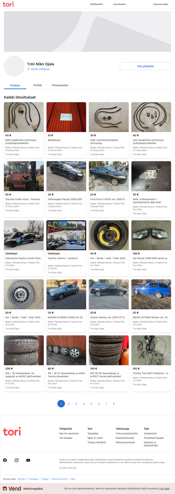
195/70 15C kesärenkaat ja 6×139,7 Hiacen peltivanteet (105, 375)
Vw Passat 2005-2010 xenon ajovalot (151, 258)
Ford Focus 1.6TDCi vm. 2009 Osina (108, 199)
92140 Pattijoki (38, 69)
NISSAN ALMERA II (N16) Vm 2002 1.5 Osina (66, 317)
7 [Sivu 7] (106, 403)
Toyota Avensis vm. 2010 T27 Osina (108, 317)
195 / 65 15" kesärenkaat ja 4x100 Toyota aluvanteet (66, 375)
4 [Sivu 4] (84, 403)
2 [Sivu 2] (69, 403)
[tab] (15, 85)
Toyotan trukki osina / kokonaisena (23, 199)
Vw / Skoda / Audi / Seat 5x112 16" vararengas (23, 317)
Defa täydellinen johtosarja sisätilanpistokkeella (20, 142)
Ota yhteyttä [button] (145, 66)
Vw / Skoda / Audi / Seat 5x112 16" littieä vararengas (108, 258)
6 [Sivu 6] (99, 403)
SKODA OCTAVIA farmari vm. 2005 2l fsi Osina (151, 317)
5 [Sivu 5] (91, 403)
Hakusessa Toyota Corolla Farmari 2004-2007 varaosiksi (23, 258)
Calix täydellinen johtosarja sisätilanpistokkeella (148, 142)
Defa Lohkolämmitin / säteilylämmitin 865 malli (147, 201)
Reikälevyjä (54, 140)
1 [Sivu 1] (61, 403)
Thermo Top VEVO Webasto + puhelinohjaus (151, 373)
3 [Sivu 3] (76, 403)
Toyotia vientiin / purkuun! (63, 258)
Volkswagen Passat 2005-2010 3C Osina (66, 199)
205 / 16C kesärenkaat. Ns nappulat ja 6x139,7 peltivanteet (23, 375)
